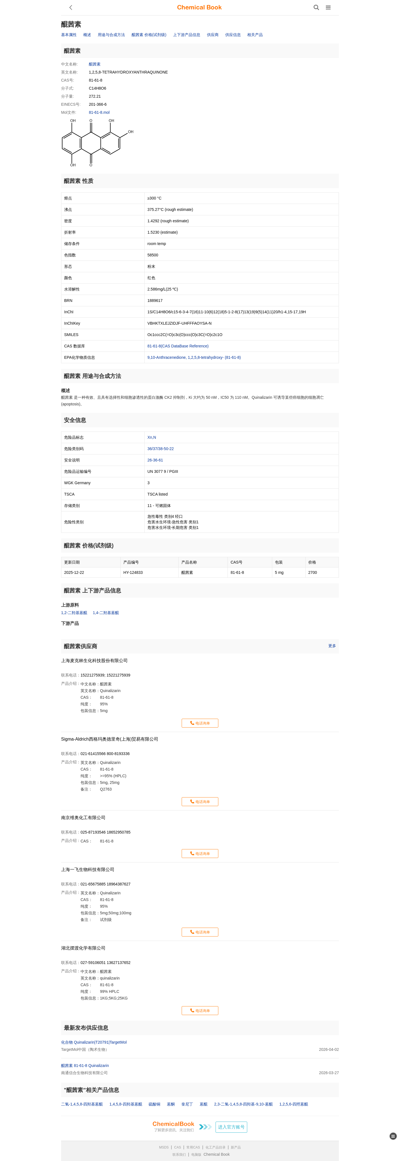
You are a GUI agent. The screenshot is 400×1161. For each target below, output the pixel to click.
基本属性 (69, 35)
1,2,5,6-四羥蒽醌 (293, 1104)
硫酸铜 (154, 1104)
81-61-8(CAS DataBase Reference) (178, 346)
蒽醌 (204, 1104)
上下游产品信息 (186, 35)
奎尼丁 (187, 1104)
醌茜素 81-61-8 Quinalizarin (85, 1065)
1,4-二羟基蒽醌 (106, 613)
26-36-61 (155, 460)
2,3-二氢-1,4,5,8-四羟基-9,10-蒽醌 (243, 1104)
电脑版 (196, 1155)
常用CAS (193, 1147)
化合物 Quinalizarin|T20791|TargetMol (94, 1042)
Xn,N (152, 437)
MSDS (164, 1147)
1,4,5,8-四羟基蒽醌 (125, 1104)
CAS (177, 1147)
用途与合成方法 (111, 35)
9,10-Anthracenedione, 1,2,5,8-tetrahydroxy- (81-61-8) (194, 357)
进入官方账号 (231, 1127)
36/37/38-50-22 (161, 448)
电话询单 (203, 723)
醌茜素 (95, 64)
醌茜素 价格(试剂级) (149, 35)
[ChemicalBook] (199, 7)
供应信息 (233, 35)
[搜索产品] (316, 7)
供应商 (213, 35)
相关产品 (255, 35)
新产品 (236, 1147)
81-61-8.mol (99, 112)
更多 (332, 645)
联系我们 (179, 1155)
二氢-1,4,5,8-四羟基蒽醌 (82, 1104)
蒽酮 (171, 1104)
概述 (87, 35)
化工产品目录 (216, 1147)
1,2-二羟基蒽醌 (74, 613)
